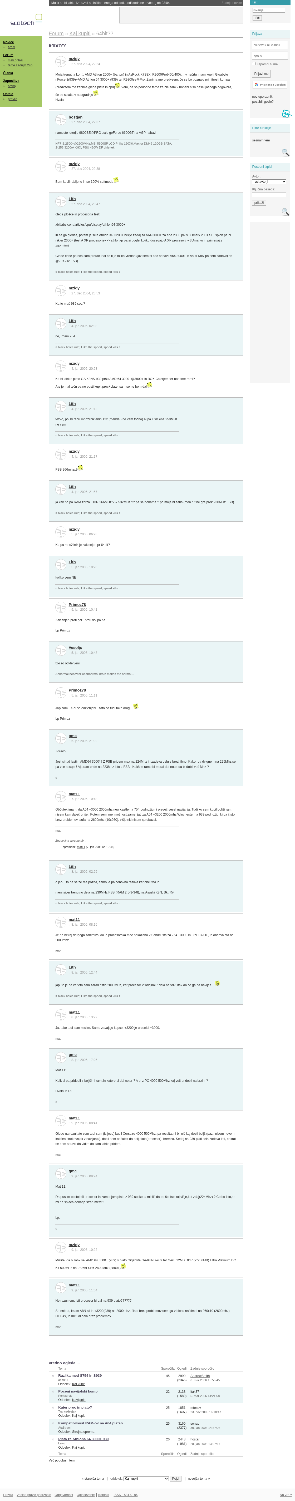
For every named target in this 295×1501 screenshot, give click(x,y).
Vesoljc (75, 647)
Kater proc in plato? (75, 1407)
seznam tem (261, 140)
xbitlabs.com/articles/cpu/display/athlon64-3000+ (90, 224)
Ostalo (8, 94)
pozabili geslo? (262, 101)
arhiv (11, 47)
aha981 (63, 1379)
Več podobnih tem (62, 1460)
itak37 (194, 1392)
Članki (8, 73)
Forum (8, 55)
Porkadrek (65, 1395)
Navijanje (79, 1400)
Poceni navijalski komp (77, 1391)
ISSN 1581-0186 (125, 1495)
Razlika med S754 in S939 (80, 1375)
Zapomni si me (265, 64)
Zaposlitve (11, 81)
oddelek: (139, 1478)
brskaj (12, 86)
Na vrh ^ (286, 1495)
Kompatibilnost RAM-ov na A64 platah (90, 1423)
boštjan (76, 117)
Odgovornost (64, 1495)
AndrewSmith (200, 1376)
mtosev (195, 1408)
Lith (72, 199)
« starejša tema (93, 1478)
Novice (8, 42)
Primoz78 (77, 605)
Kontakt (103, 1495)
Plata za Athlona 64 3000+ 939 (83, 1439)
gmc (73, 736)
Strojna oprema (83, 1432)
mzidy (74, 59)
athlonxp (117, 240)
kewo (61, 1443)
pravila (12, 99)
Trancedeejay (67, 1411)
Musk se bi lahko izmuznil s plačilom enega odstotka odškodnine (110, 3)
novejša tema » (199, 1478)
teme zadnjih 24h (20, 65)
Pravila (8, 1495)
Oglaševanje (86, 1495)
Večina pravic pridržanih (34, 1495)
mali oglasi (15, 60)
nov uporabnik (262, 96)
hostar (194, 1439)
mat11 (74, 794)
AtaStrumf (64, 1427)
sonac (194, 1423)
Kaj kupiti (78, 1384)
